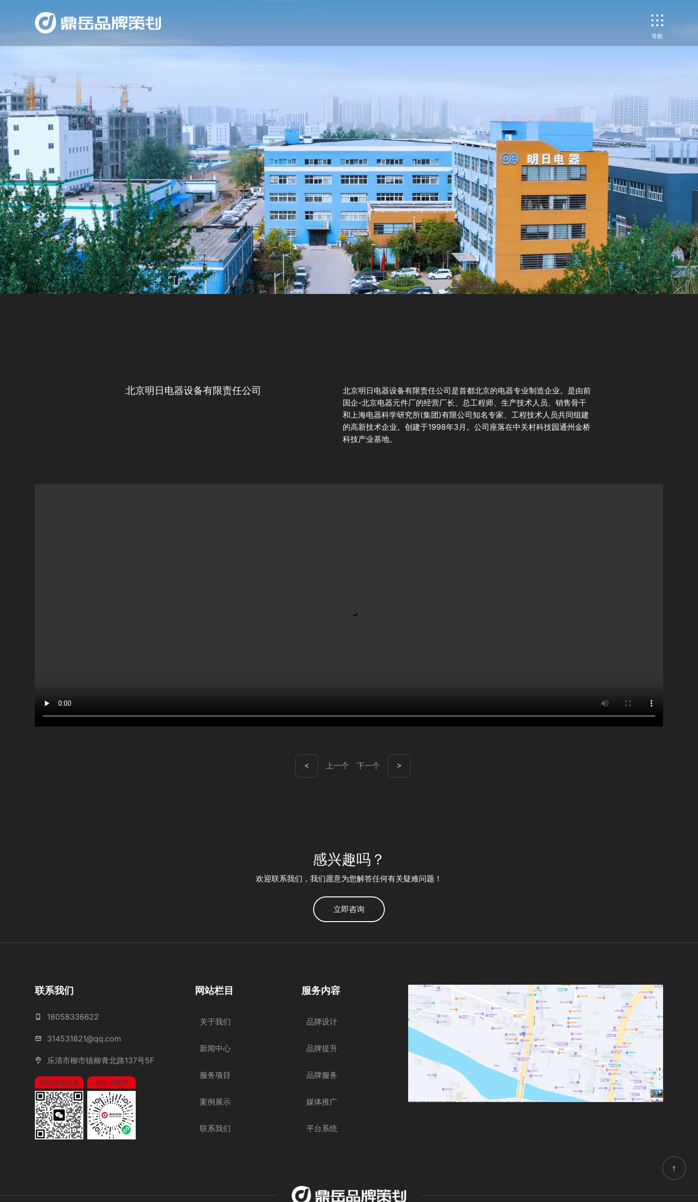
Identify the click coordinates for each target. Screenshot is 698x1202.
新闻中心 (215, 1048)
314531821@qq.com (84, 1038)
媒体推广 (321, 1101)
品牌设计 (321, 1021)
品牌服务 (321, 1075)
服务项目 (215, 1075)
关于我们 (215, 1021)
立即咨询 (349, 909)
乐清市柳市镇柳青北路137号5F (100, 1060)
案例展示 (215, 1101)
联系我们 (215, 1128)
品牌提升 (321, 1048)
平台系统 (321, 1128)
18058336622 (73, 1017)
